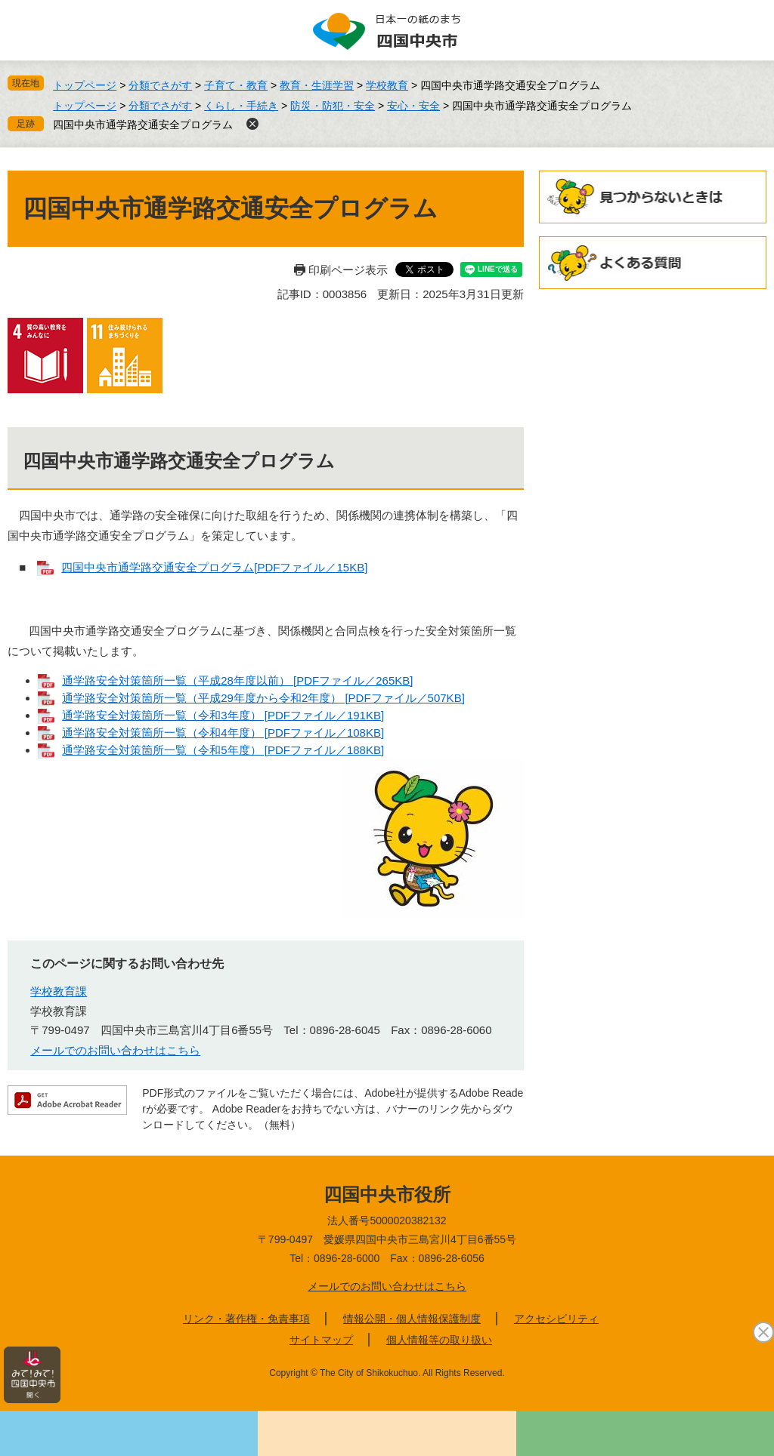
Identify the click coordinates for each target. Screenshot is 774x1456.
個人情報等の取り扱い (439, 1340)
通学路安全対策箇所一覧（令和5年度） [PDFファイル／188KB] (223, 749)
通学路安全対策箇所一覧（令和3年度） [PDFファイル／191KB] (223, 715)
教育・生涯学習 (317, 85)
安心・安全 (413, 106)
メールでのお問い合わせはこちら (115, 1050)
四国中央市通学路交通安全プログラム (143, 125)
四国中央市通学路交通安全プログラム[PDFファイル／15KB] (214, 567)
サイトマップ (321, 1340)
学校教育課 (58, 991)
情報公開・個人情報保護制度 (412, 1319)
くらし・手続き (241, 106)
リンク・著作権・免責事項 (246, 1319)
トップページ (84, 85)
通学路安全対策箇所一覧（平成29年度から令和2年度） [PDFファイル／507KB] (263, 697)
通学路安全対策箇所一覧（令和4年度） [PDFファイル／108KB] (223, 732)
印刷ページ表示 (348, 269)
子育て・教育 (236, 85)
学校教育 (387, 85)
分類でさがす (160, 85)
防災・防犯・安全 (332, 106)
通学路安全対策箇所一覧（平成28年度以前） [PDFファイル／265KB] (237, 680)
